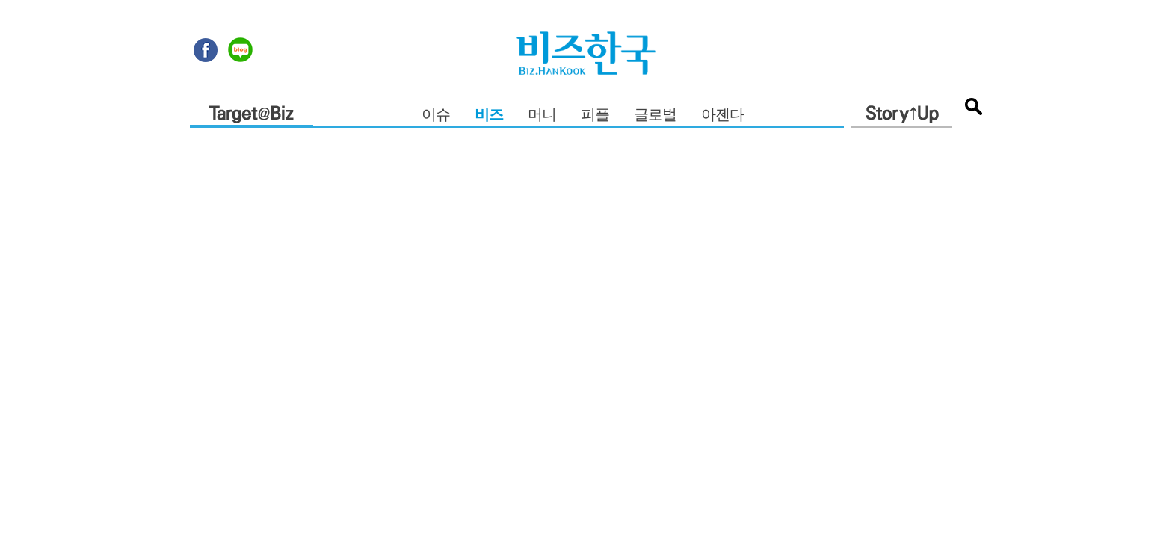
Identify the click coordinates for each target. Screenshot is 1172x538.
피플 (595, 115)
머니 (542, 115)
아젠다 (722, 115)
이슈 (436, 115)
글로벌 (655, 115)
